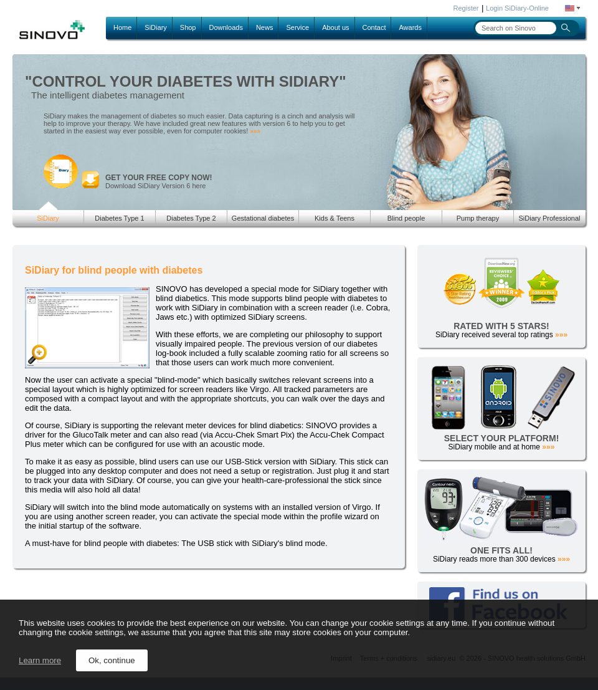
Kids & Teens (334, 218)
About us (335, 27)
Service (297, 27)
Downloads (226, 27)
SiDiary (155, 27)
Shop (188, 27)
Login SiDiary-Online (517, 8)
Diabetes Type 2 (191, 218)
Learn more (40, 660)
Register (466, 8)
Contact (374, 27)
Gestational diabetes (263, 218)
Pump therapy (478, 218)
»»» (255, 131)
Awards (410, 27)
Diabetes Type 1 (119, 218)
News (264, 27)
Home (122, 27)
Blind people (406, 218)
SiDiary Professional (549, 218)
